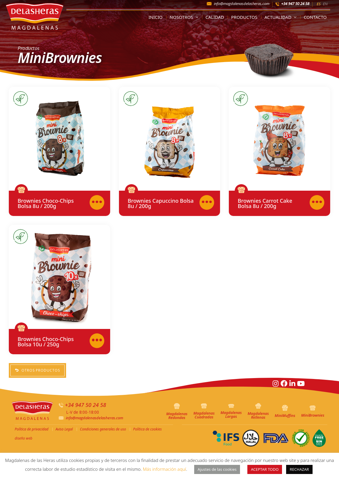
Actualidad (281, 17)
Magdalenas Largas (230, 411)
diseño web (23, 438)
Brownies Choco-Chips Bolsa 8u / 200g (46, 203)
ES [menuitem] (318, 3)
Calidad (215, 17)
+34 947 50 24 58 (295, 3)
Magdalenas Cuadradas (203, 411)
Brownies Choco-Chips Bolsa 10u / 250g (46, 341)
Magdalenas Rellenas (258, 411)
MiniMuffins (285, 411)
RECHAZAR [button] (299, 469)
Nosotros (185, 17)
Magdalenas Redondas (176, 411)
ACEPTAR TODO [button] (264, 469)
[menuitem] (318, 3)
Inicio (155, 17)
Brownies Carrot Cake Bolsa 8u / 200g (265, 203)
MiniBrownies (312, 411)
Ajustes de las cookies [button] (217, 469)
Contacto (315, 17)
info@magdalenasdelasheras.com (241, 3)
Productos (244, 17)
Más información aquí (164, 469)
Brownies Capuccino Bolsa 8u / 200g (161, 203)
